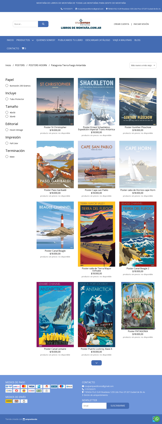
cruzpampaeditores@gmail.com (98, 386)
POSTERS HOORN (38, 65)
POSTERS (20, 65)
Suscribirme (118, 405)
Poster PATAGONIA (138, 331)
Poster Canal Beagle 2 (138, 268)
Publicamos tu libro (70, 40)
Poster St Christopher (55, 127)
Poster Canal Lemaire (55, 348)
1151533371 (89, 389)
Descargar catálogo (97, 40)
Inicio (10, 40)
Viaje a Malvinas (122, 40)
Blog (137, 40)
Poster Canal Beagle (55, 250)
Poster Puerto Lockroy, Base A (96, 348)
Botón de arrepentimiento (95, 395)
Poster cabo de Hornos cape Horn (137, 190)
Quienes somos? (45, 40)
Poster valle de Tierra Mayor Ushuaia (96, 269)
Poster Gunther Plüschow (138, 127)
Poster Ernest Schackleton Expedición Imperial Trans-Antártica (96, 128)
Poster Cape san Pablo (96, 190)
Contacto (13, 48)
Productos (25, 40)
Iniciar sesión (141, 24)
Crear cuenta (121, 24)
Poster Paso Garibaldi (55, 190)
